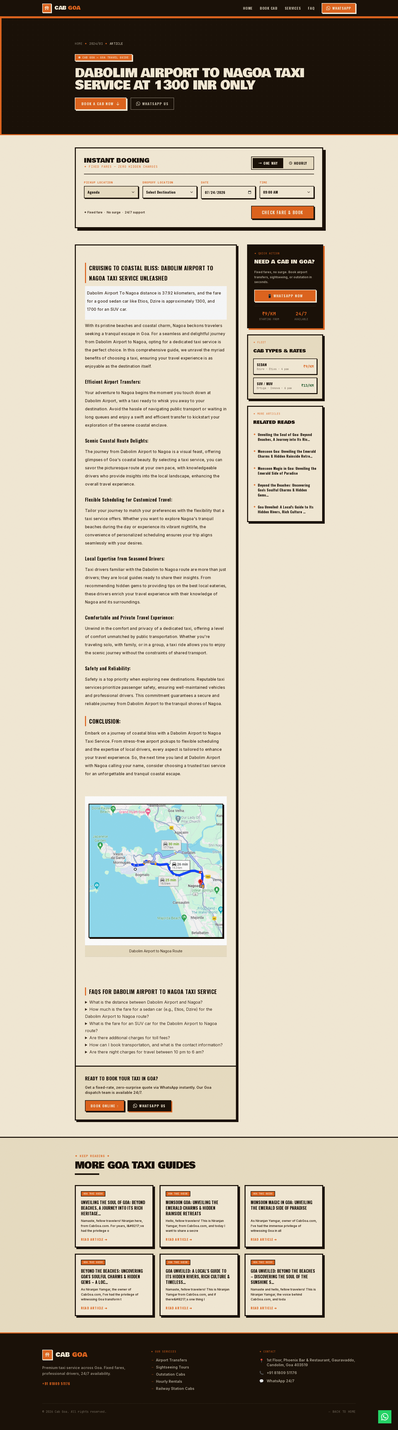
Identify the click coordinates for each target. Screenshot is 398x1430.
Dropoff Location (158, 182)
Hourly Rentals (166, 1381)
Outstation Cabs (168, 1374)
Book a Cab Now (100, 103)
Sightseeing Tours (170, 1367)
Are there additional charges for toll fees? (129, 1037)
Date (205, 182)
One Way (268, 163)
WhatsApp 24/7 (280, 1381)
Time (263, 182)
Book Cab (269, 8)
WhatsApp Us (152, 103)
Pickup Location (98, 182)
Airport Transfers (169, 1360)
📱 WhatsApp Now (285, 295)
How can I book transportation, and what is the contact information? (156, 1044)
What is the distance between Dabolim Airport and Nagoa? (146, 1002)
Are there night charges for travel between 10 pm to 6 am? (146, 1051)
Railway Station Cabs (172, 1388)
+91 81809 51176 (56, 1383)
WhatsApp (338, 8)
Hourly (298, 163)
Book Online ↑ (105, 1105)
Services (293, 8)
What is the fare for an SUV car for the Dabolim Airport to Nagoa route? (151, 1027)
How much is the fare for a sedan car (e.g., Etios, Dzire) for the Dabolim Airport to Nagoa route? (148, 1013)
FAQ (311, 8)
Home (248, 8)
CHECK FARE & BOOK (282, 212)
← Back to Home (342, 1412)
